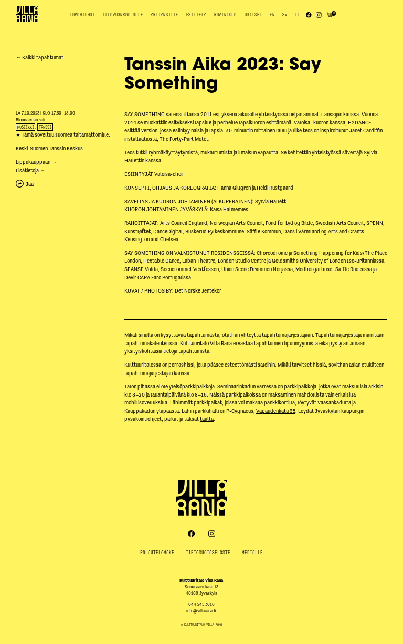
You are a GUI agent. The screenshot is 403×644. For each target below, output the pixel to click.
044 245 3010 (201, 604)
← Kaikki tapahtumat (39, 57)
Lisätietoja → (30, 170)
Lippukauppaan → (36, 162)
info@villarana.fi (201, 611)
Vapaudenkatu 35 (275, 411)
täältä (207, 419)
